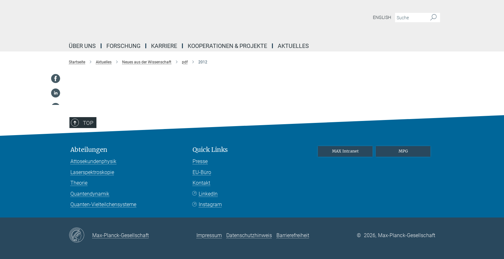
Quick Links (210, 149)
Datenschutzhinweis (249, 235)
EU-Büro (202, 172)
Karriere (164, 45)
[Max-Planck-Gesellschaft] (80, 235)
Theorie (78, 183)
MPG (403, 151)
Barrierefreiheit (292, 235)
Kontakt (201, 183)
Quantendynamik (89, 194)
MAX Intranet (345, 151)
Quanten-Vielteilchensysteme (103, 204)
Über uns (82, 45)
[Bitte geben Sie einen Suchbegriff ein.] (410, 18)
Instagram (210, 204)
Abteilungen (88, 149)
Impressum (209, 235)
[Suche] (433, 17)
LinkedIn (208, 194)
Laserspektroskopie (92, 172)
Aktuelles (293, 45)
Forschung (123, 45)
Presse (200, 161)
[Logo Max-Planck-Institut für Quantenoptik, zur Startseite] (189, 19)
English (382, 17)
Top (88, 123)
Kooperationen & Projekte (227, 45)
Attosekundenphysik (93, 161)
